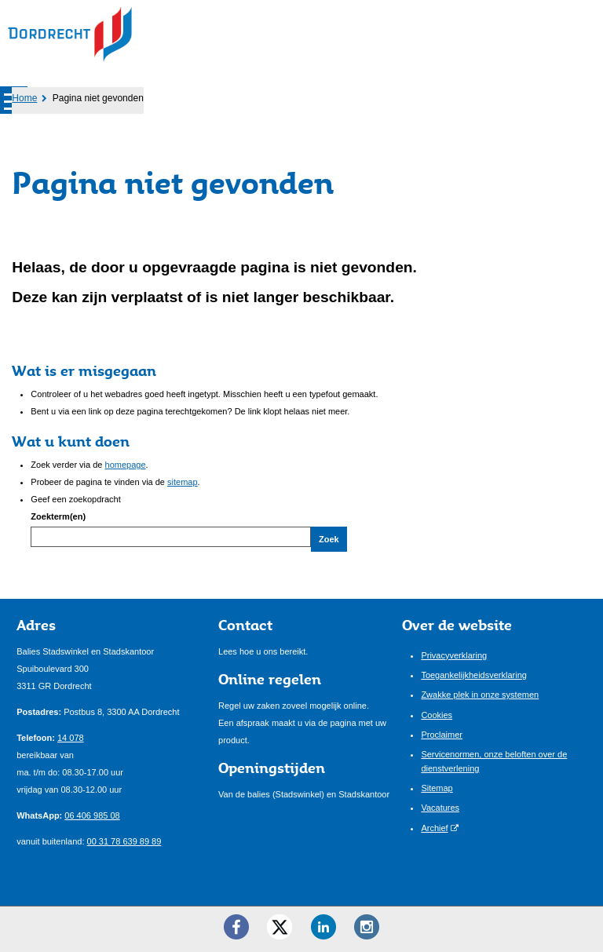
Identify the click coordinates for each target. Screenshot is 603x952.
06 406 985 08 (91, 815)
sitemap (182, 482)
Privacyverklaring (454, 655)
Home (24, 98)
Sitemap (436, 788)
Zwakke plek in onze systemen (480, 694)
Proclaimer (441, 734)
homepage (125, 464)
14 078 (70, 737)
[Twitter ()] (279, 926)
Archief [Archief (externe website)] (434, 828)
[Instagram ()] (366, 926)
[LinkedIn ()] (323, 926)
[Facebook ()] (236, 926)
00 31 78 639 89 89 (124, 841)
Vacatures (440, 807)
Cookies (436, 715)
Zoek (329, 539)
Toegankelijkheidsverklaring (474, 675)
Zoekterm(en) (58, 516)
